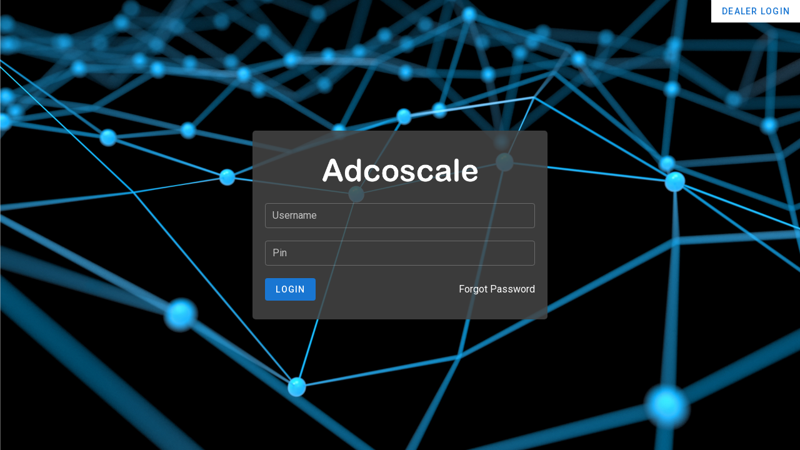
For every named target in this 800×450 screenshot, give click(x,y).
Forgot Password (497, 289)
